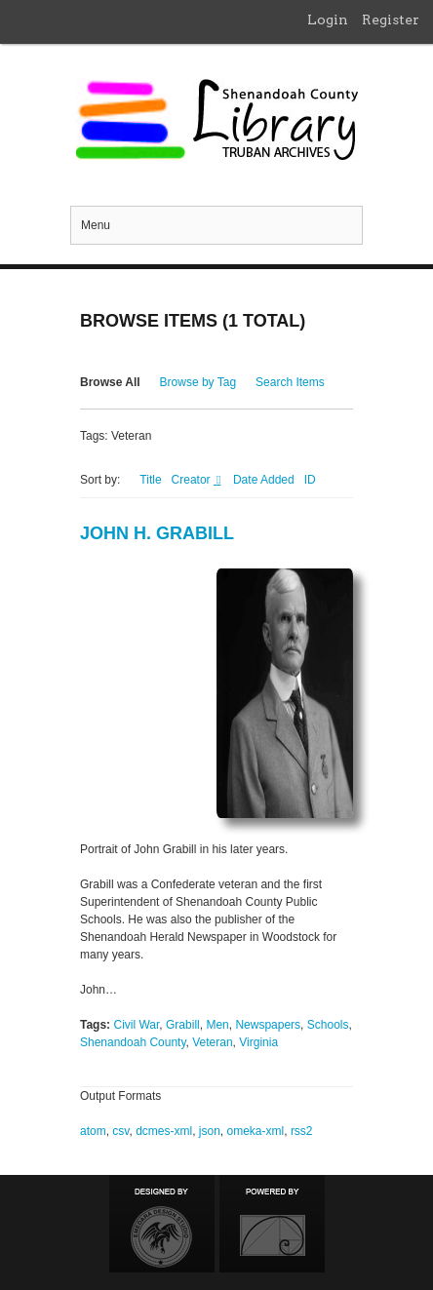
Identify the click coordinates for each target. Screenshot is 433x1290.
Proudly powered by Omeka (272, 1223)
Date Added (264, 480)
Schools (328, 1025)
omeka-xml (256, 1131)
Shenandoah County (133, 1042)
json (209, 1131)
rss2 (302, 1131)
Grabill (183, 1025)
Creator (193, 480)
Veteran (212, 1042)
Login (327, 19)
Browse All (110, 382)
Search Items (290, 382)
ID (310, 480)
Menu (95, 225)
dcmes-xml (164, 1131)
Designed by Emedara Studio (162, 1223)
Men (217, 1025)
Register (390, 19)
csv (120, 1131)
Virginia (258, 1042)
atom (93, 1131)
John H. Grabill (157, 533)
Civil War (136, 1025)
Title (150, 480)
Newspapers (267, 1025)
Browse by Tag (198, 382)
